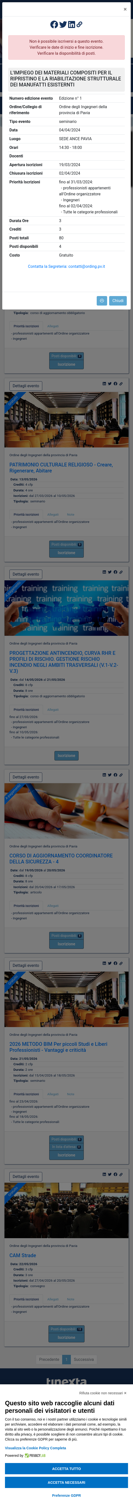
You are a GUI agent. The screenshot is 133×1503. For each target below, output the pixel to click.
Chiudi (118, 300)
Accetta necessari (66, 1483)
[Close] (125, 9)
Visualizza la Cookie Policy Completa (35, 1448)
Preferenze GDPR (66, 1496)
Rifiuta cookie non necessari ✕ (103, 1393)
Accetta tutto (66, 1469)
